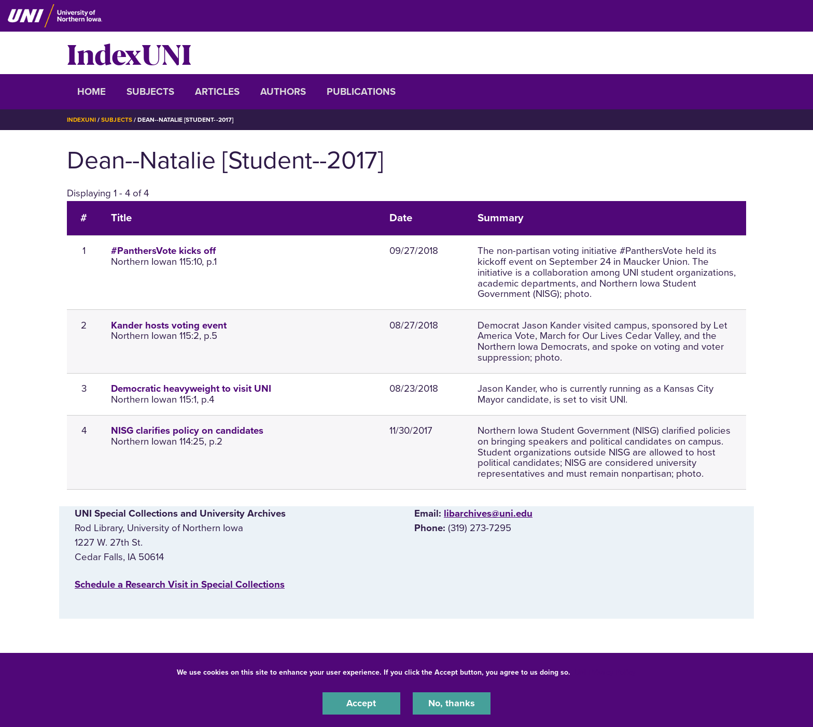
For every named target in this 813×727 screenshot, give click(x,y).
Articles (217, 91)
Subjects (150, 91)
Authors (283, 91)
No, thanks (451, 703)
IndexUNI (129, 53)
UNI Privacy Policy (605, 671)
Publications (361, 91)
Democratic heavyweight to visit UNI (191, 388)
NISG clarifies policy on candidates (187, 430)
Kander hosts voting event (169, 325)
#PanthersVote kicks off (163, 250)
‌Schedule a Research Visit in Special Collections (180, 584)
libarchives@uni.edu (488, 513)
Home (91, 91)
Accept (361, 703)
